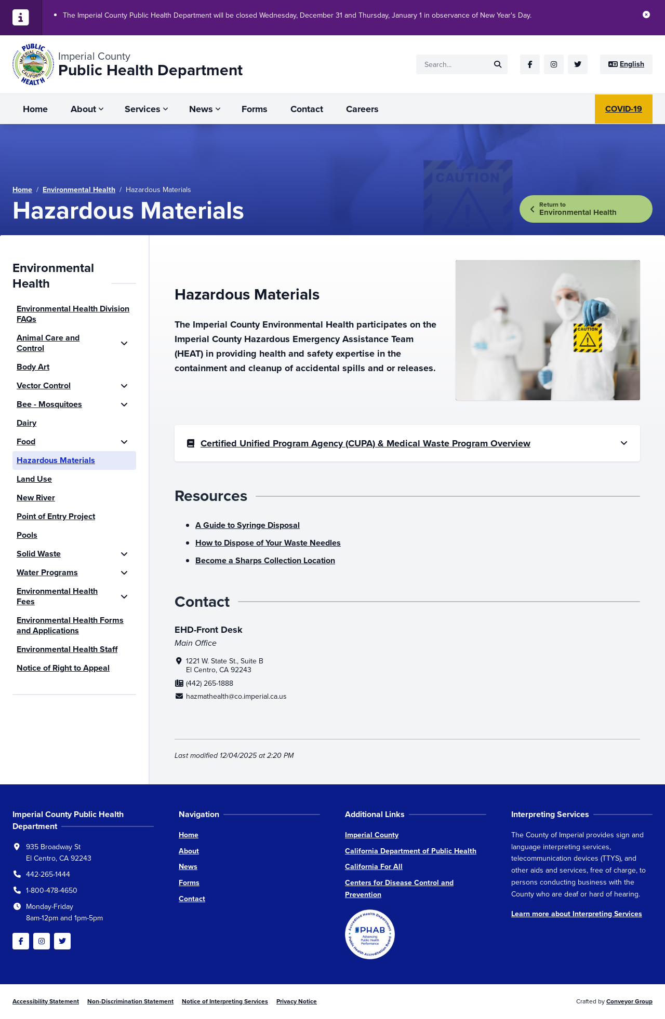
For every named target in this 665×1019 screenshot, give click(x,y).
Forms (189, 882)
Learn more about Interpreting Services (576, 913)
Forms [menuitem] (255, 109)
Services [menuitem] (143, 109)
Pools (27, 535)
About (189, 851)
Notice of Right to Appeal (63, 668)
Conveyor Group (629, 1001)
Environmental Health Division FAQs (73, 314)
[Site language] (626, 64)
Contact (192, 898)
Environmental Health (79, 189)
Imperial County (371, 835)
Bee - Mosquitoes (49, 404)
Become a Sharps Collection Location (265, 560)
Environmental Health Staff (67, 649)
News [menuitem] (201, 109)
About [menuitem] (83, 109)
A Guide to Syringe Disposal (247, 525)
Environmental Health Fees (57, 596)
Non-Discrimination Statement (130, 1001)
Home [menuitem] (35, 109)
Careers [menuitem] (362, 109)
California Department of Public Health (410, 851)
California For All (374, 866)
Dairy (26, 423)
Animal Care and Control (48, 343)
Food (26, 441)
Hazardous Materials (56, 460)
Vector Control (44, 385)
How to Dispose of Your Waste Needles (268, 543)
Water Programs (47, 572)
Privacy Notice (296, 1001)
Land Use (34, 479)
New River (36, 498)
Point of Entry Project (56, 516)
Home (22, 189)
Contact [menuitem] (306, 109)
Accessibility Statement (45, 1001)
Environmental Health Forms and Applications (70, 625)
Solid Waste (39, 554)
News (188, 866)
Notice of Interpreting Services (225, 1001)
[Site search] (462, 64)
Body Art (33, 367)
